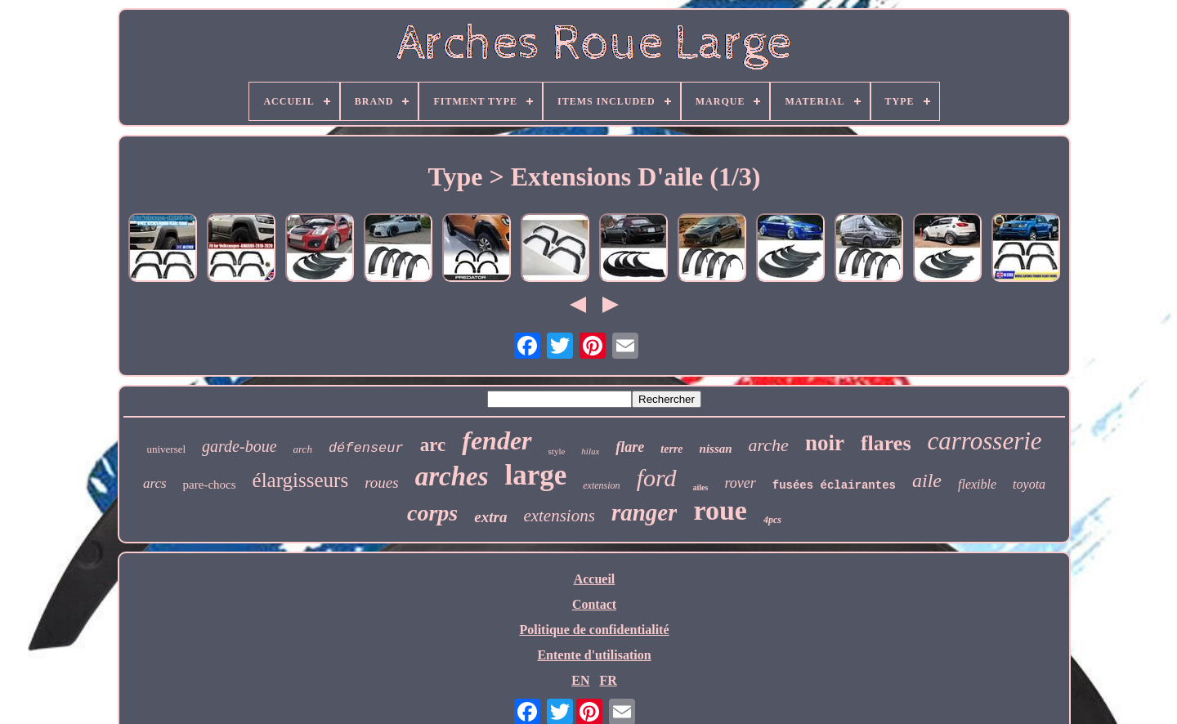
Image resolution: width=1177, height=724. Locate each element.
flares (886, 443)
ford (657, 477)
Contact (594, 604)
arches (452, 476)
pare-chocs (209, 484)
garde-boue (239, 446)
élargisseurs (301, 480)
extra (490, 516)
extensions (558, 515)
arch (302, 449)
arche (769, 445)
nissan (716, 448)
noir (824, 443)
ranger (644, 512)
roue (719, 510)
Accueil (594, 579)
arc (433, 445)
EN (580, 680)
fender (496, 440)
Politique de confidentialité (594, 630)
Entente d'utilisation (594, 655)
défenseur (366, 448)
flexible (977, 484)
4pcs (772, 519)
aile (927, 480)
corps (432, 512)
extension (601, 485)
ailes (701, 487)
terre (671, 449)
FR (607, 680)
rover (739, 483)
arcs (155, 483)
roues (382, 482)
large (536, 475)
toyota (1029, 484)
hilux (590, 451)
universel (166, 449)
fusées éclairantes (834, 485)
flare (629, 447)
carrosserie (985, 441)
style (557, 451)
